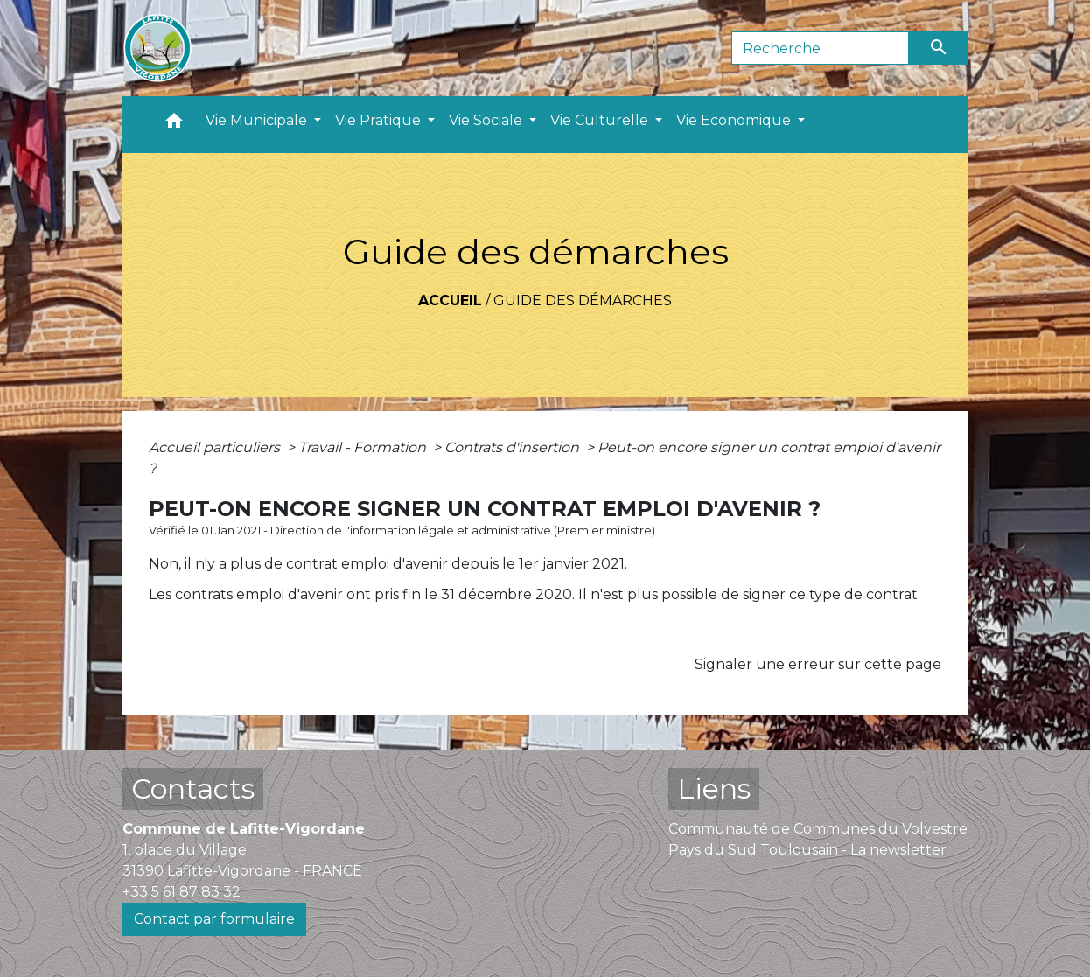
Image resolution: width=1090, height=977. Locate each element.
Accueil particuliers (216, 447)
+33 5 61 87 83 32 (181, 891)
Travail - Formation (364, 447)
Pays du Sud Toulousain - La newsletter (807, 849)
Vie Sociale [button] (487, 120)
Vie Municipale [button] (258, 120)
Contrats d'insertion (513, 447)
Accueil (450, 300)
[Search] (820, 48)
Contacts (193, 788)
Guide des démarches (582, 300)
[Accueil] (157, 48)
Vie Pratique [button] (379, 120)
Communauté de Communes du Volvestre (818, 828)
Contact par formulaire (214, 919)
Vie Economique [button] (735, 120)
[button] (174, 124)
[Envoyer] (938, 48)
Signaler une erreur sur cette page (818, 664)
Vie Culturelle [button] (601, 120)
